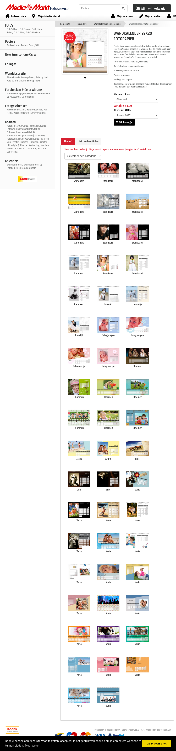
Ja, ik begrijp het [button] (157, 743)
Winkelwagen (124, 122)
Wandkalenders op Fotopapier (107, 23)
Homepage (65, 23)
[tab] (68, 141)
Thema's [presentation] (68, 141)
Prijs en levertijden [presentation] (88, 141)
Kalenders (82, 23)
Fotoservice (59, 8)
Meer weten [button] (32, 745)
